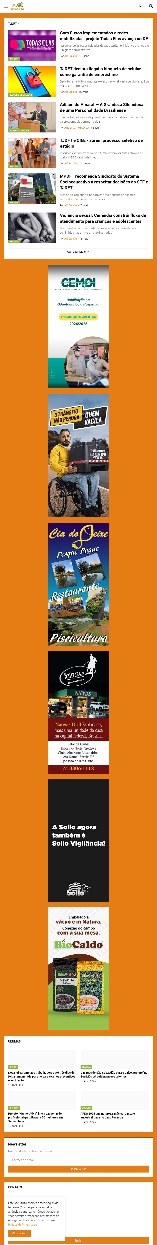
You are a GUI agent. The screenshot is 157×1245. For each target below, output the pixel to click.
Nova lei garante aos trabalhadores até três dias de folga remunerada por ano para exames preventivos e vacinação (41, 1076)
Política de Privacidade (22, 1224)
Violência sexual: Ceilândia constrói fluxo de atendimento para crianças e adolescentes (103, 218)
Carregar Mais (76, 251)
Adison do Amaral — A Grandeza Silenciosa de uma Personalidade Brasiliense (101, 107)
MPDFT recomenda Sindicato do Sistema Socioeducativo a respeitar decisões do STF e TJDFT (104, 182)
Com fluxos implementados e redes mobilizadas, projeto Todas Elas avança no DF (104, 36)
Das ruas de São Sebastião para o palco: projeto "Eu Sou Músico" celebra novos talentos (114, 1074)
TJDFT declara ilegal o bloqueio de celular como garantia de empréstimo (100, 71)
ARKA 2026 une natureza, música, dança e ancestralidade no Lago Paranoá (108, 1115)
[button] (5, 6)
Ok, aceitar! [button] (19, 1233)
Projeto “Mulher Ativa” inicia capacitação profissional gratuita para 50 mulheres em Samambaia (35, 1117)
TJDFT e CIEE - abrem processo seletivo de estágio (101, 143)
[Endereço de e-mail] (78, 1160)
